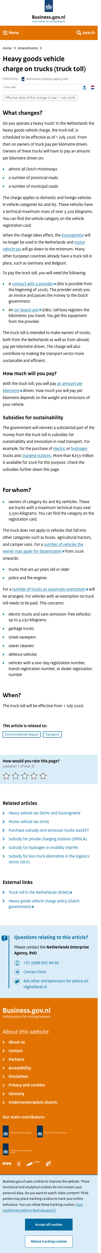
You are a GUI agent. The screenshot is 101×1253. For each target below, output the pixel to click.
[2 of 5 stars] (16, 775)
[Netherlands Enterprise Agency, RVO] (17, 1132)
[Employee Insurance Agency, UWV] (49, 1163)
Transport (52, 734)
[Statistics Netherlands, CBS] (19, 1163)
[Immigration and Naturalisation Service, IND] (17, 1149)
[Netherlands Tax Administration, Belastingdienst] (52, 1132)
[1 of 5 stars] (7, 775)
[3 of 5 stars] (25, 775)
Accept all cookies (48, 1225)
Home (7, 48)
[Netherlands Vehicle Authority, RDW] (33, 1163)
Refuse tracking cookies (49, 1241)
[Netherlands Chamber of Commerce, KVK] (7, 1163)
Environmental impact (21, 734)
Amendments (28, 48)
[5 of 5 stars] (44, 775)
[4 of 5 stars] (34, 775)
